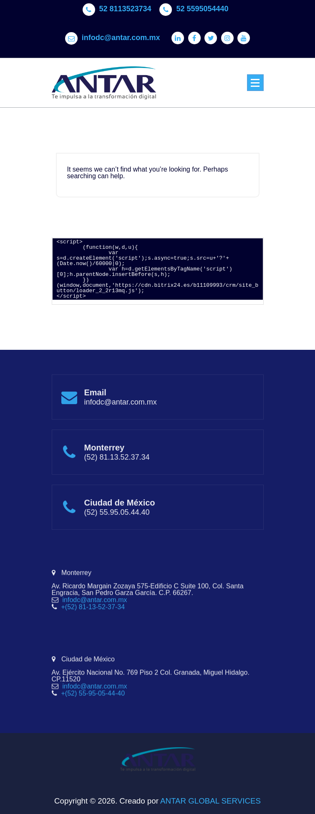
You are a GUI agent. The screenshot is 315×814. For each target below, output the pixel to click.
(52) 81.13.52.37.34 (117, 477)
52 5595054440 (202, 5)
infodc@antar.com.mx (121, 34)
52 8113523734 (125, 5)
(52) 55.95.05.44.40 (117, 532)
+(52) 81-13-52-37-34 (93, 636)
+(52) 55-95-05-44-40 (93, 722)
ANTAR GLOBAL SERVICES (210, 800)
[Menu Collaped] (255, 82)
